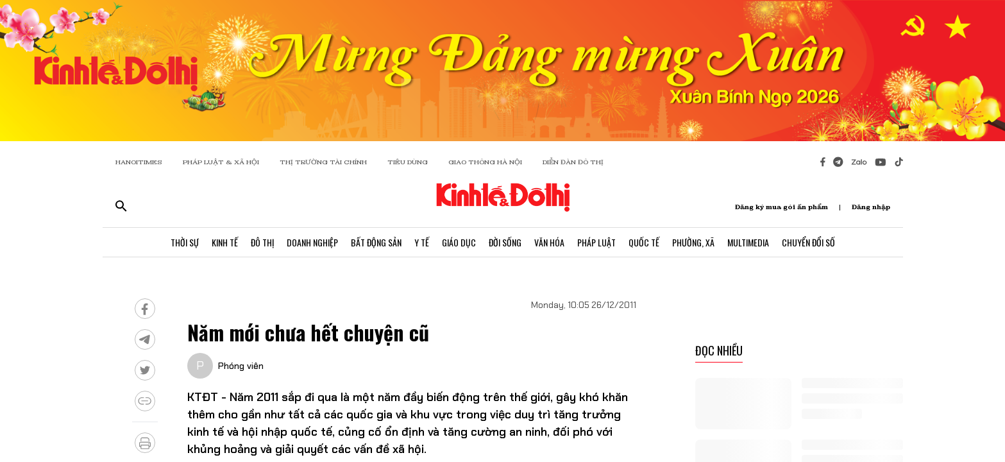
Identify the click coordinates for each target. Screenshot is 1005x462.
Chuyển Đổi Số (808, 242)
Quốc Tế (644, 242)
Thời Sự (185, 242)
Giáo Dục (459, 242)
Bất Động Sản (376, 242)
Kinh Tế (225, 242)
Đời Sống (505, 242)
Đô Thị (262, 242)
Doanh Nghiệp (312, 242)
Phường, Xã (693, 242)
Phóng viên (241, 366)
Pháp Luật (596, 242)
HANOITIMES (138, 162)
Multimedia (748, 242)
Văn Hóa (549, 242)
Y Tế (421, 242)
